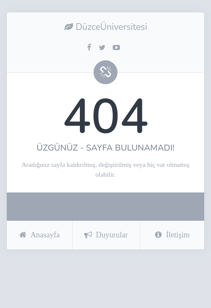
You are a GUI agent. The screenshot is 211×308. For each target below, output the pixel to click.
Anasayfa (39, 235)
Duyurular (106, 235)
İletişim (172, 235)
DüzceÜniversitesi (105, 27)
